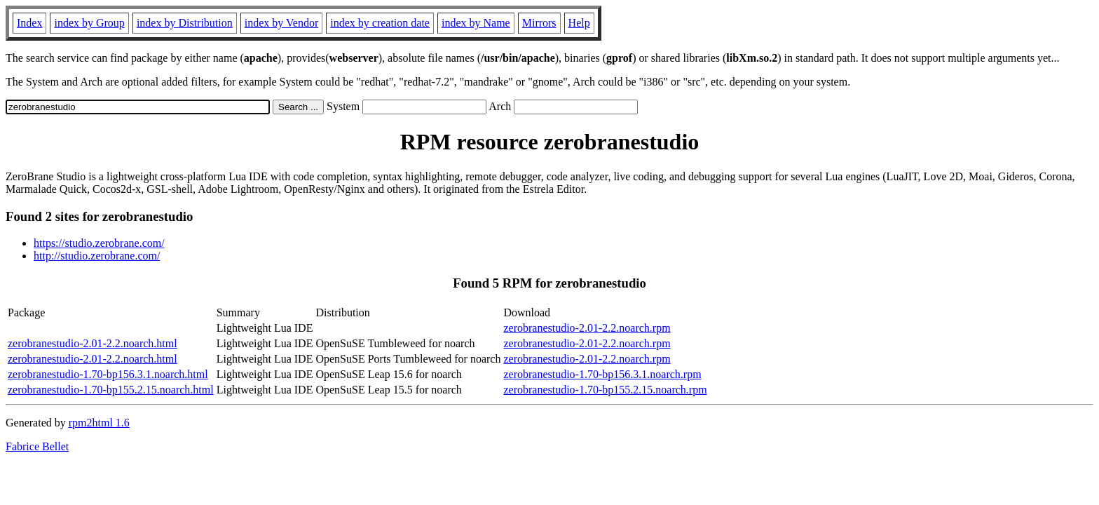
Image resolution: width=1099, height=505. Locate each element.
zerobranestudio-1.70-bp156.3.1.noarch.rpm (602, 374)
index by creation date (380, 23)
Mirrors (539, 23)
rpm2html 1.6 (99, 423)
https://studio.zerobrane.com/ (99, 243)
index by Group (89, 23)
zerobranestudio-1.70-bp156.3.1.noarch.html (108, 374)
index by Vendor (281, 23)
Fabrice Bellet (37, 446)
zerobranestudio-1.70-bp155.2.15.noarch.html (111, 390)
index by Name (476, 23)
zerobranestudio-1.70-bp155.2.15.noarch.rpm (604, 390)
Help (579, 23)
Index (29, 23)
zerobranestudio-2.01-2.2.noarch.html (92, 343)
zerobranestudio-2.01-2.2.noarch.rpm (586, 328)
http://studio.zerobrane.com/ (97, 256)
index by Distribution (185, 23)
